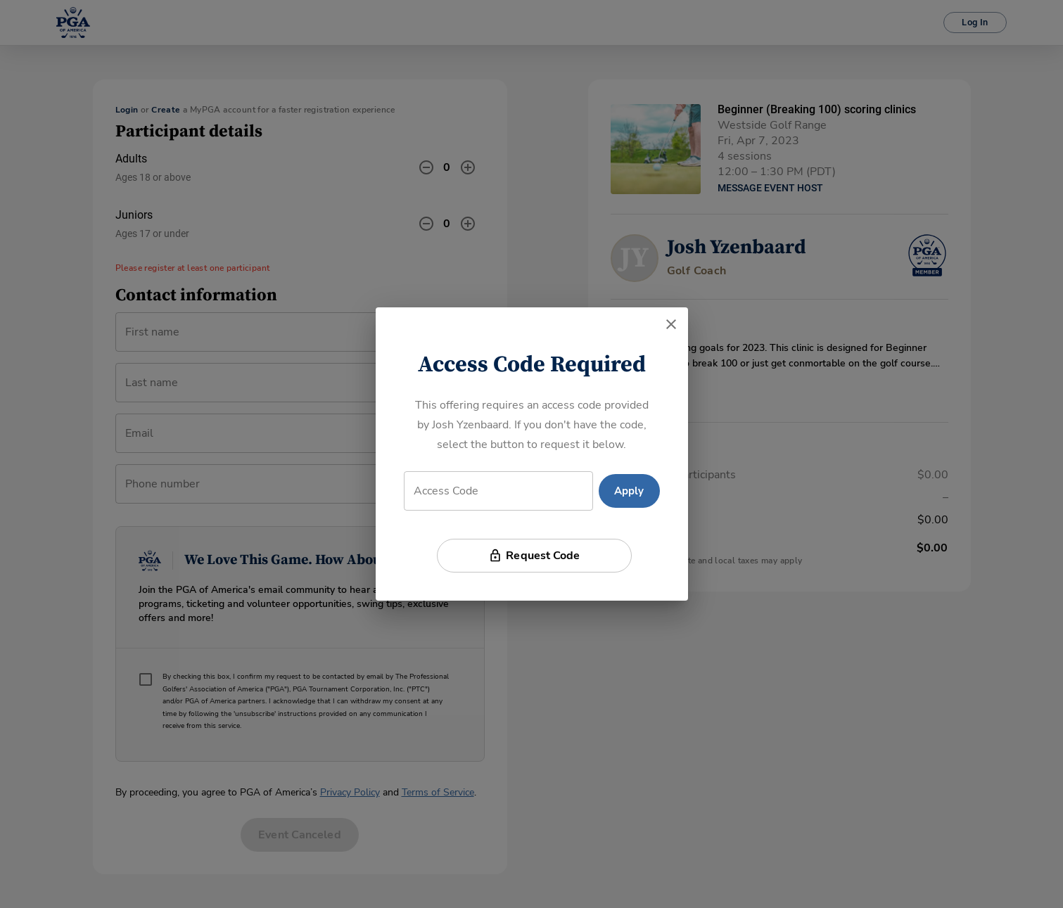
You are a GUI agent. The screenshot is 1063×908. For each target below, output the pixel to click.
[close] (671, 324)
